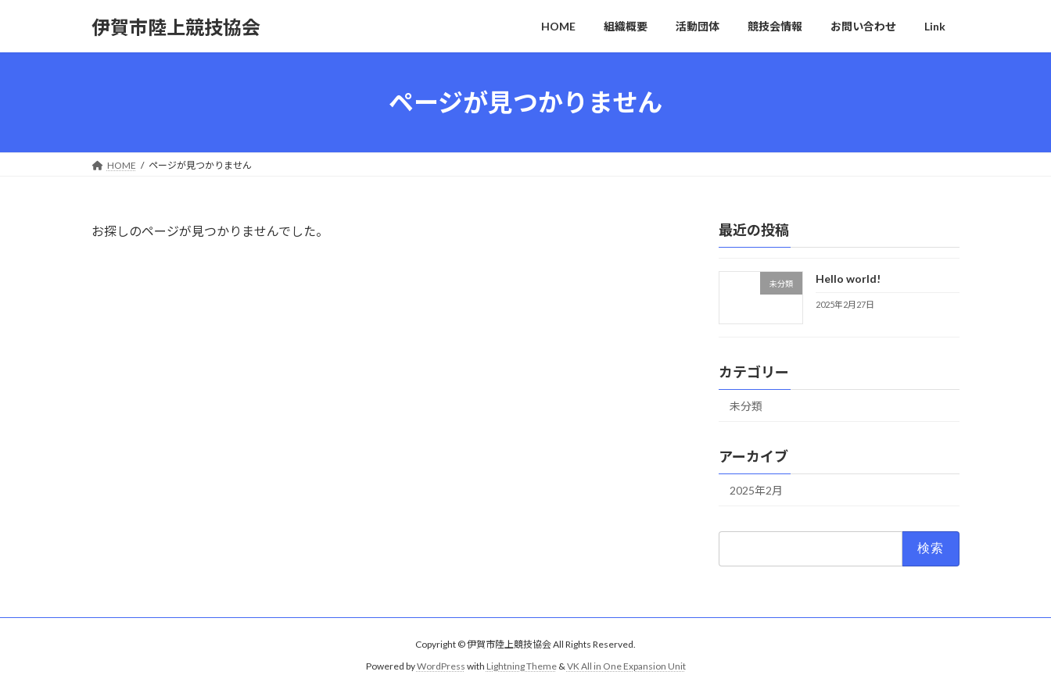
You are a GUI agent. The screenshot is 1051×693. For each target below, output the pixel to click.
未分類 (746, 406)
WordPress (441, 666)
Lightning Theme (521, 666)
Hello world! (848, 278)
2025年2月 (756, 490)
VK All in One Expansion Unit (626, 666)
